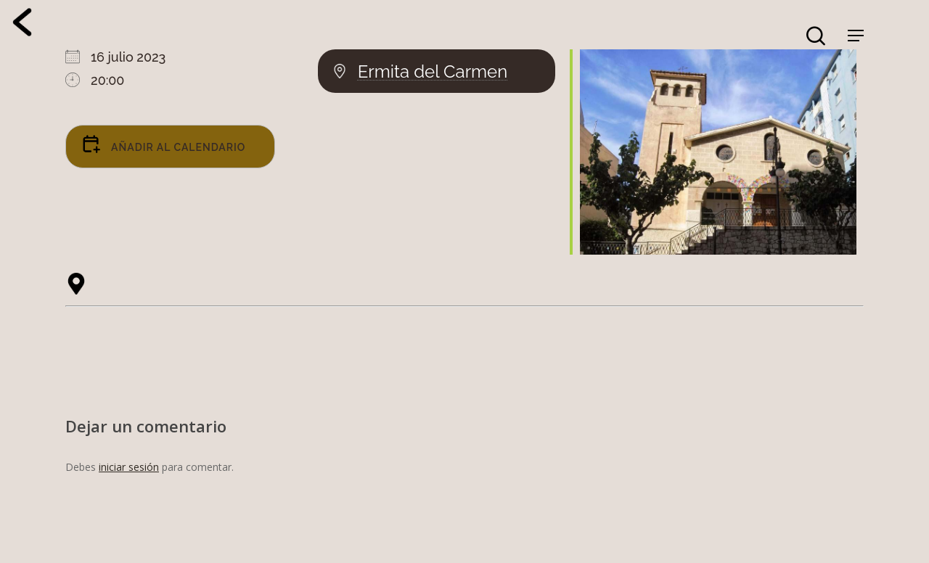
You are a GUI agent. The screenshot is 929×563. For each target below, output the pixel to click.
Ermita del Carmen (432, 72)
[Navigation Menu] (856, 35)
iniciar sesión (129, 467)
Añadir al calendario (163, 143)
